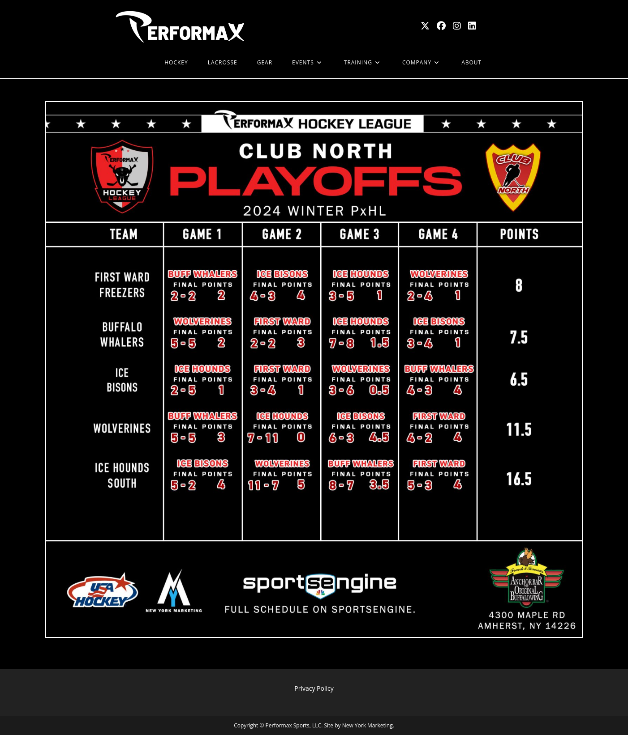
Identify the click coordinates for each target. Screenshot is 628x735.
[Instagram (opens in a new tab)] (457, 25)
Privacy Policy (313, 688)
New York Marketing (367, 725)
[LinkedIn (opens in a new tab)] (472, 25)
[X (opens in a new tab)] (425, 25)
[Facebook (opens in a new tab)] (441, 25)
